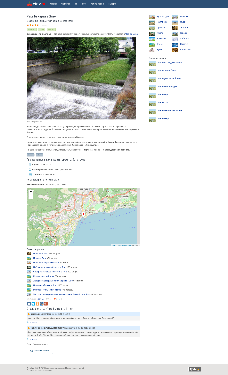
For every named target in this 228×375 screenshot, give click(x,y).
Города (183, 33)
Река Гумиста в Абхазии (169, 78)
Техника (184, 27)
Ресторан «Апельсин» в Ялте (47, 290)
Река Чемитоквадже (167, 86)
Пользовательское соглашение (39, 370)
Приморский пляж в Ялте (45, 285)
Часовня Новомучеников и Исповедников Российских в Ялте (62, 294)
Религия (184, 16)
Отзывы (51, 29)
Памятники (162, 22)
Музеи (183, 22)
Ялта (39, 155)
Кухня (159, 49)
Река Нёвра (163, 118)
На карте (112, 4)
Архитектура (163, 16)
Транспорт (162, 38)
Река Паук (163, 94)
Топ (76, 4)
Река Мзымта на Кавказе (170, 110)
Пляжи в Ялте (40, 258)
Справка (184, 44)
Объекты (65, 4)
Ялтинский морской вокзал (46, 263)
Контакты (31, 29)
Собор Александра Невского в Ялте (50, 272)
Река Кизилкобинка (167, 70)
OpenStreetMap (125, 245)
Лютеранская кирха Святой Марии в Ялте (53, 281)
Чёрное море (131, 34)
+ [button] (31, 192)
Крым (30, 155)
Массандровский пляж (44, 276)
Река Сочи (163, 102)
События (184, 38)
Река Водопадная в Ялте (170, 62)
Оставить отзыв (39, 351)
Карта (42, 29)
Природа (40, 299)
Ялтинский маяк (40, 253)
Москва (53, 4)
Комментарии (97, 4)
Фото (84, 4)
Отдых (160, 44)
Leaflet (114, 245)
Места (160, 33)
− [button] (31, 196)
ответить (32, 322)
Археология (185, 49)
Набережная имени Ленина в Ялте (49, 267)
